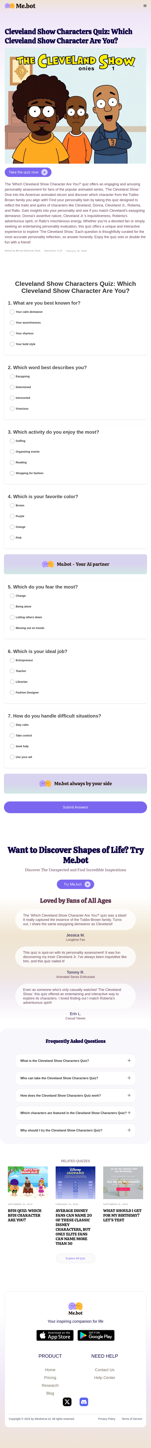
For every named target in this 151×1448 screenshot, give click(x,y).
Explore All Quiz (75, 1258)
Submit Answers (75, 807)
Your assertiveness (28, 322)
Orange (20, 526)
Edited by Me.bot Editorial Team (23, 251)
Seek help (22, 746)
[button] (145, 6)
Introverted (23, 397)
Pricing (50, 1378)
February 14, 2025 (67, 1204)
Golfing (20, 440)
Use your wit (24, 757)
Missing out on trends (30, 628)
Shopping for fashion (29, 473)
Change (21, 595)
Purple (20, 516)
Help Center (104, 1378)
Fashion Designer (27, 692)
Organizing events (28, 451)
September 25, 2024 (20, 1204)
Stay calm (22, 724)
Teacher (21, 671)
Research (50, 1385)
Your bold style (25, 344)
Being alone (23, 606)
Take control (24, 735)
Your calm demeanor (29, 311)
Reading (21, 462)
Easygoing (23, 376)
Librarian (22, 681)
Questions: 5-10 (53, 251)
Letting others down (29, 617)
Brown (20, 505)
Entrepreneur (24, 660)
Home (50, 1370)
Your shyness (25, 333)
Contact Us (104, 1370)
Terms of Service (132, 1418)
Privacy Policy (106, 1418)
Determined (23, 387)
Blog (50, 1393)
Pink (19, 537)
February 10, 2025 (76, 251)
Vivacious (22, 408)
